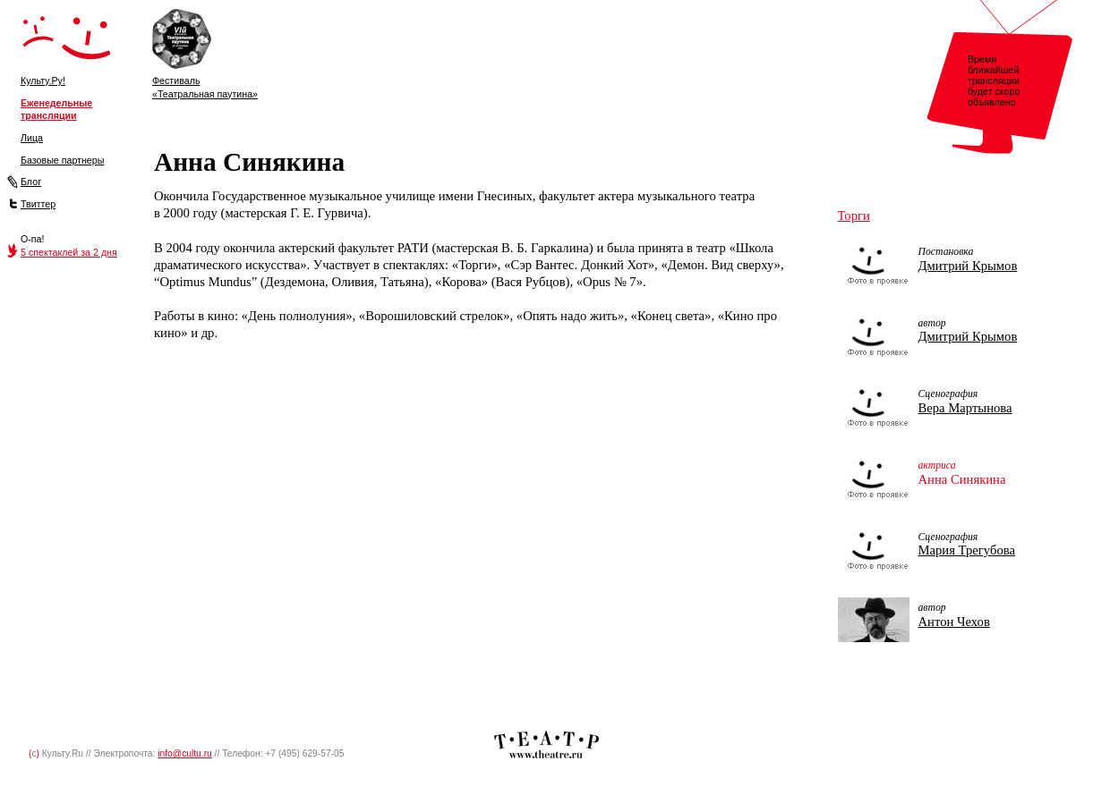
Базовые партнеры (62, 160)
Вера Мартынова (965, 408)
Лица (32, 137)
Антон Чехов (954, 621)
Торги (854, 215)
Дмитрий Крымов (968, 265)
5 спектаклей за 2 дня (69, 252)
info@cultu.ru (185, 753)
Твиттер (38, 204)
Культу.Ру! (43, 80)
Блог (31, 181)
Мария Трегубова (967, 550)
